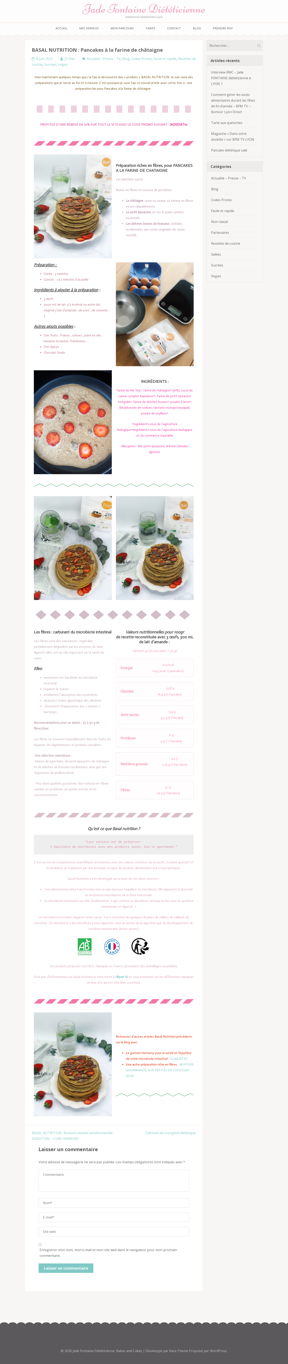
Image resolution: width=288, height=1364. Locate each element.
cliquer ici (121, 977)
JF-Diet (70, 58)
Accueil (61, 28)
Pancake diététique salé (229, 150)
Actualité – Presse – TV (228, 178)
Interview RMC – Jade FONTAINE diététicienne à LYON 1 (231, 78)
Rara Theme (179, 1351)
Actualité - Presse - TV (104, 58)
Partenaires (220, 232)
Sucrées (50, 64)
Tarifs (150, 28)
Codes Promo (141, 58)
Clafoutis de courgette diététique (170, 1133)
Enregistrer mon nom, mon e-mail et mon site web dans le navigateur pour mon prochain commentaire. (108, 1253)
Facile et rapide (164, 58)
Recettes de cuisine (225, 243)
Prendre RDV (223, 28)
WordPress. (218, 1351)
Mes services (89, 28)
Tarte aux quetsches (226, 122)
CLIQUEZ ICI (179, 1059)
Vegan (63, 64)
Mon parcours (122, 28)
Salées (216, 254)
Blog (197, 28)
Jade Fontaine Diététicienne (144, 8)
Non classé (219, 221)
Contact (174, 28)
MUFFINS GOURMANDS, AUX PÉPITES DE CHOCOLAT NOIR (160, 1070)
